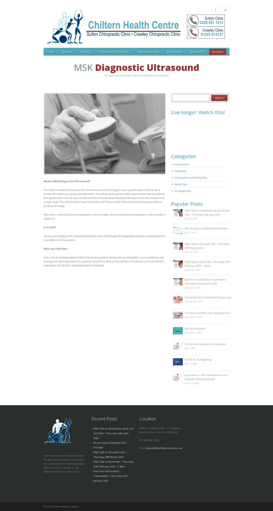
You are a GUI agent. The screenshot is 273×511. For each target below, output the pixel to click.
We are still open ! (195, 328)
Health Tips (180, 184)
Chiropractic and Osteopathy (190, 177)
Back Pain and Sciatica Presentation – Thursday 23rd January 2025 (206, 281)
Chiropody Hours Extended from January (208, 297)
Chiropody (180, 171)
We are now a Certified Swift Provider (206, 228)
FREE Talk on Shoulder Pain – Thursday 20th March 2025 (207, 246)
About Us (67, 51)
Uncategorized (182, 191)
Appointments (174, 51)
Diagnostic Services (147, 51)
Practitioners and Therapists (114, 51)
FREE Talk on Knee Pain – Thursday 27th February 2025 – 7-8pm (207, 263)
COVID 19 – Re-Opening (198, 359)
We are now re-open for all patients (205, 344)
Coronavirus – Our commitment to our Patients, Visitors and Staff (206, 377)
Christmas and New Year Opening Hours (208, 313)
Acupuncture (181, 164)
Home (50, 51)
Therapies (85, 51)
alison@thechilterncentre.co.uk (164, 448)
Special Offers (197, 51)
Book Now (217, 51)
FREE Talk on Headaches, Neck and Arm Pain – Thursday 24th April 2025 (207, 212)
